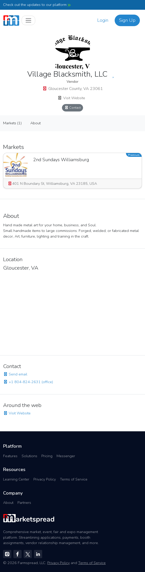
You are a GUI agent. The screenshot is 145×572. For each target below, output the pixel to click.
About (35, 123)
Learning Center (16, 479)
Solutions (29, 455)
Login (102, 20)
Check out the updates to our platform (37, 4)
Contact (72, 107)
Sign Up (127, 20)
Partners (24, 502)
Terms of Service (73, 479)
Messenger (66, 455)
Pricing (46, 455)
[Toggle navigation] (28, 20)
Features (10, 455)
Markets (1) (12, 123)
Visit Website (71, 97)
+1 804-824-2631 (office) (28, 381)
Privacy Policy (44, 479)
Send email (15, 374)
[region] (72, 311)
